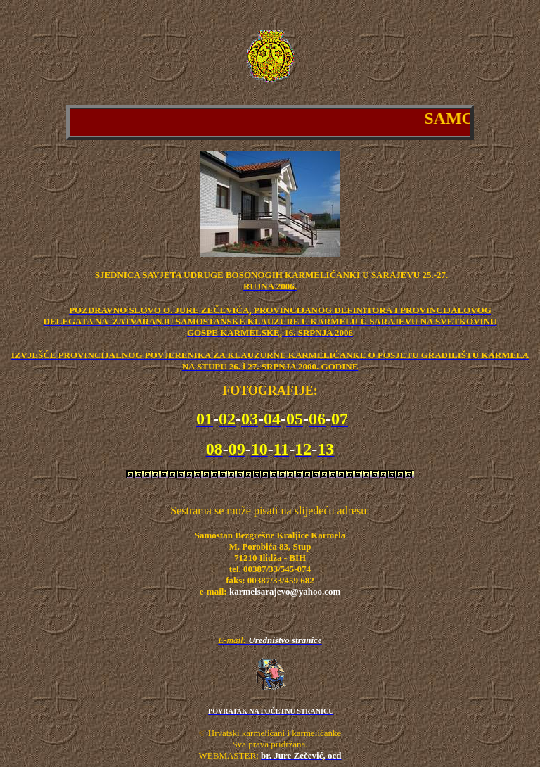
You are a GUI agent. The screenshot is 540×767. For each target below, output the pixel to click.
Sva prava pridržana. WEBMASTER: (253, 750)
